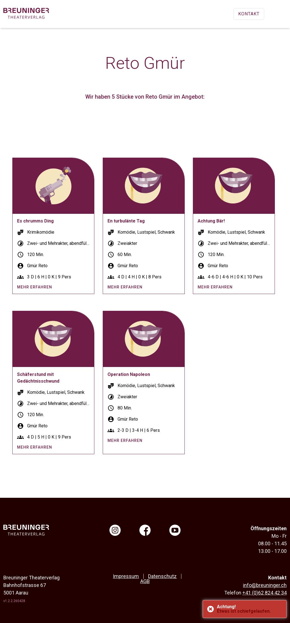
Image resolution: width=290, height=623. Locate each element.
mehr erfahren (34, 287)
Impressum (126, 576)
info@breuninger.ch (265, 585)
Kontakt (248, 13)
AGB (145, 581)
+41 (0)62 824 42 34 (264, 593)
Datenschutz (162, 576)
